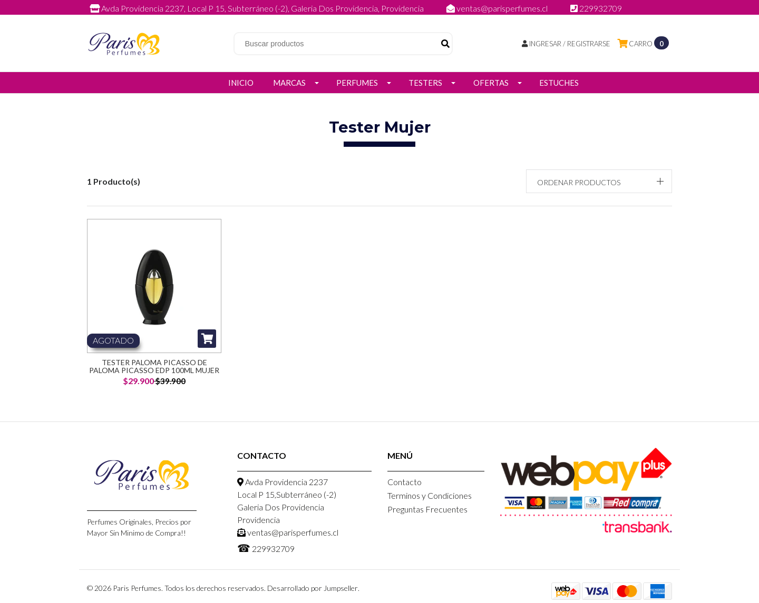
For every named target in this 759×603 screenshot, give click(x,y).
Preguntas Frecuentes (427, 509)
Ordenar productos (578, 182)
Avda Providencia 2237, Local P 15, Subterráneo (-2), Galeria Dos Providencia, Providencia (257, 8)
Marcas (289, 82)
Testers (425, 82)
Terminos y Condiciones (429, 495)
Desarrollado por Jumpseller (312, 588)
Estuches (559, 82)
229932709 (596, 8)
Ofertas (491, 82)
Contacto (404, 482)
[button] (599, 181)
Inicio (241, 82)
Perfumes (357, 82)
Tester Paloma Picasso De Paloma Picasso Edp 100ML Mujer (154, 366)
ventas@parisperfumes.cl (497, 8)
